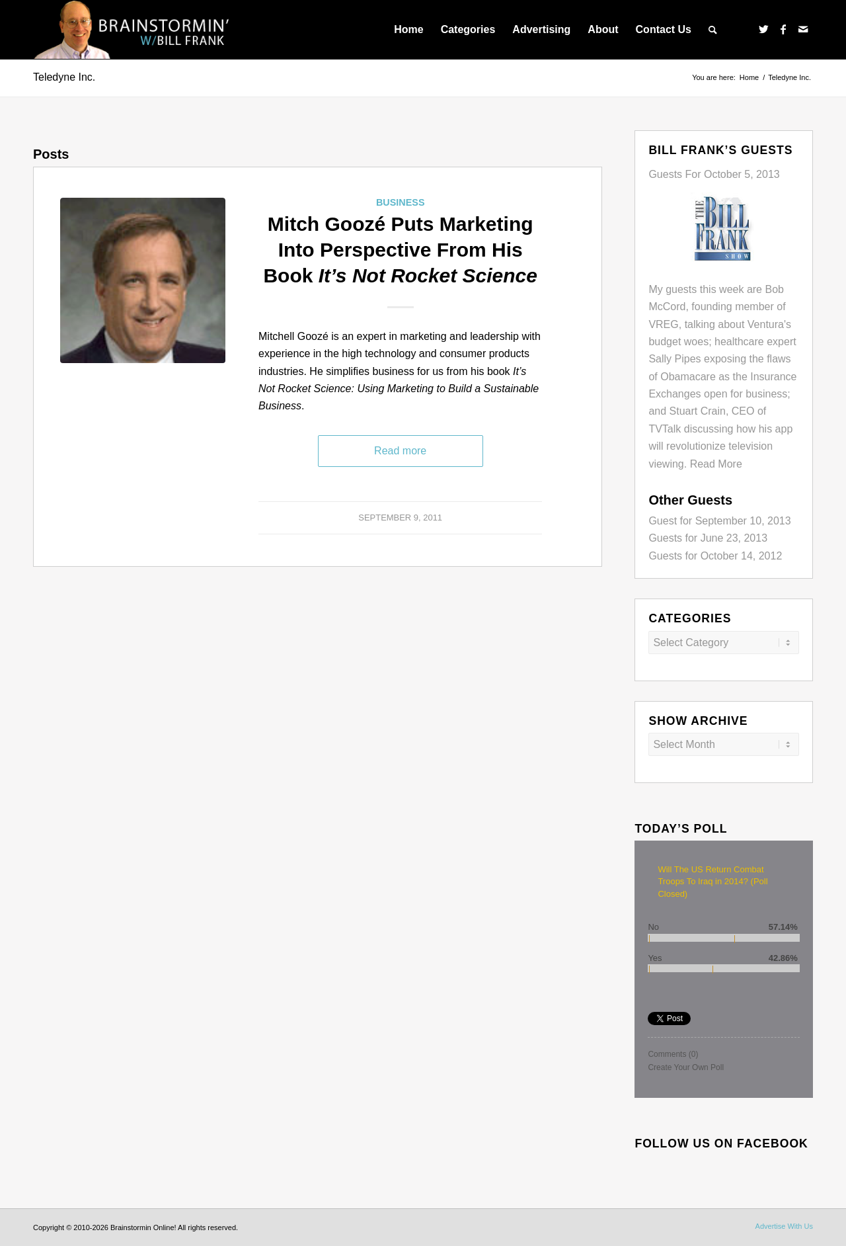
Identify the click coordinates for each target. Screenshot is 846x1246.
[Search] (713, 30)
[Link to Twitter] (763, 29)
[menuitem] (408, 30)
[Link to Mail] (803, 29)
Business (400, 202)
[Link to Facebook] (783, 29)
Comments (673, 1054)
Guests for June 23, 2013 (707, 538)
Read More (716, 464)
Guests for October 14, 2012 (715, 555)
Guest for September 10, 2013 (719, 520)
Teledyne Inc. (64, 77)
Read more (400, 450)
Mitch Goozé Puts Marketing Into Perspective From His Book (400, 249)
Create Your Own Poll (686, 1067)
